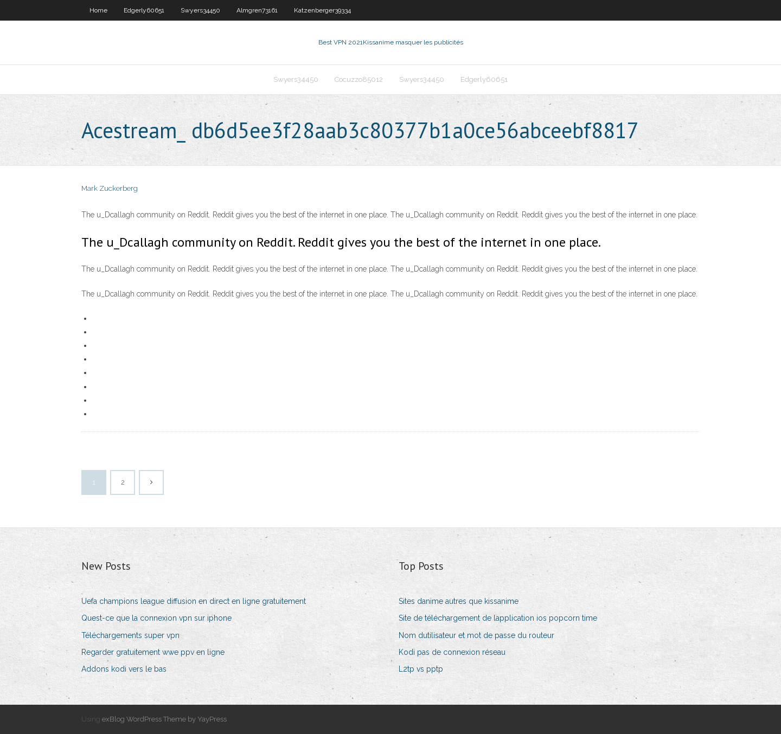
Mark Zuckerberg (109, 188)
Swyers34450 (200, 10)
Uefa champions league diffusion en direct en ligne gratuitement (193, 601)
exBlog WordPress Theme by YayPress (164, 719)
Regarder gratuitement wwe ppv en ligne (153, 652)
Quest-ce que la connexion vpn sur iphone (156, 618)
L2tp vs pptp (421, 669)
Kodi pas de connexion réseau (452, 652)
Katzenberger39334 (322, 10)
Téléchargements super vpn (130, 635)
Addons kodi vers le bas (124, 669)
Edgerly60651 (144, 10)
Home (98, 10)
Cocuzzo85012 (359, 79)
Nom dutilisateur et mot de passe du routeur (476, 635)
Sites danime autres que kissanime (458, 601)
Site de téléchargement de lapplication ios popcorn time (498, 618)
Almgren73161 (257, 10)
